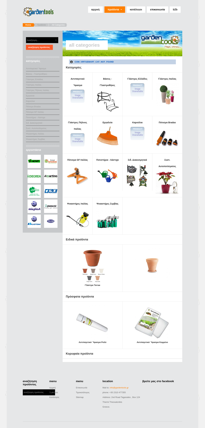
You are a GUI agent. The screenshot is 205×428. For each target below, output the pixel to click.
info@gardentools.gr (119, 387)
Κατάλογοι (136, 9)
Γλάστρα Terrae (92, 285)
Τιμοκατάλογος (83, 392)
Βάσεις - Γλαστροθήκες (107, 95)
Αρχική (95, 9)
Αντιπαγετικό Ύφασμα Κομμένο (152, 342)
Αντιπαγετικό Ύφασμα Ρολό (92, 342)
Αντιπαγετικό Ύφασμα (77, 90)
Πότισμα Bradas (167, 135)
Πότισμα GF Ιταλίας (77, 173)
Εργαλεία (107, 135)
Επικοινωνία (157, 9)
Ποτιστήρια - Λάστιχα (107, 173)
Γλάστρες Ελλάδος (137, 87)
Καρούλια (137, 131)
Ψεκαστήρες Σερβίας (107, 216)
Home (28, 25)
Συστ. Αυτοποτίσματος (167, 176)
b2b (175, 9)
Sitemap (80, 397)
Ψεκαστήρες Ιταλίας (77, 216)
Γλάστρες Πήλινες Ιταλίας (77, 134)
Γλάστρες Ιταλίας (167, 92)
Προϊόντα (115, 9)
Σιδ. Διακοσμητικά (137, 173)
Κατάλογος (54, 397)
